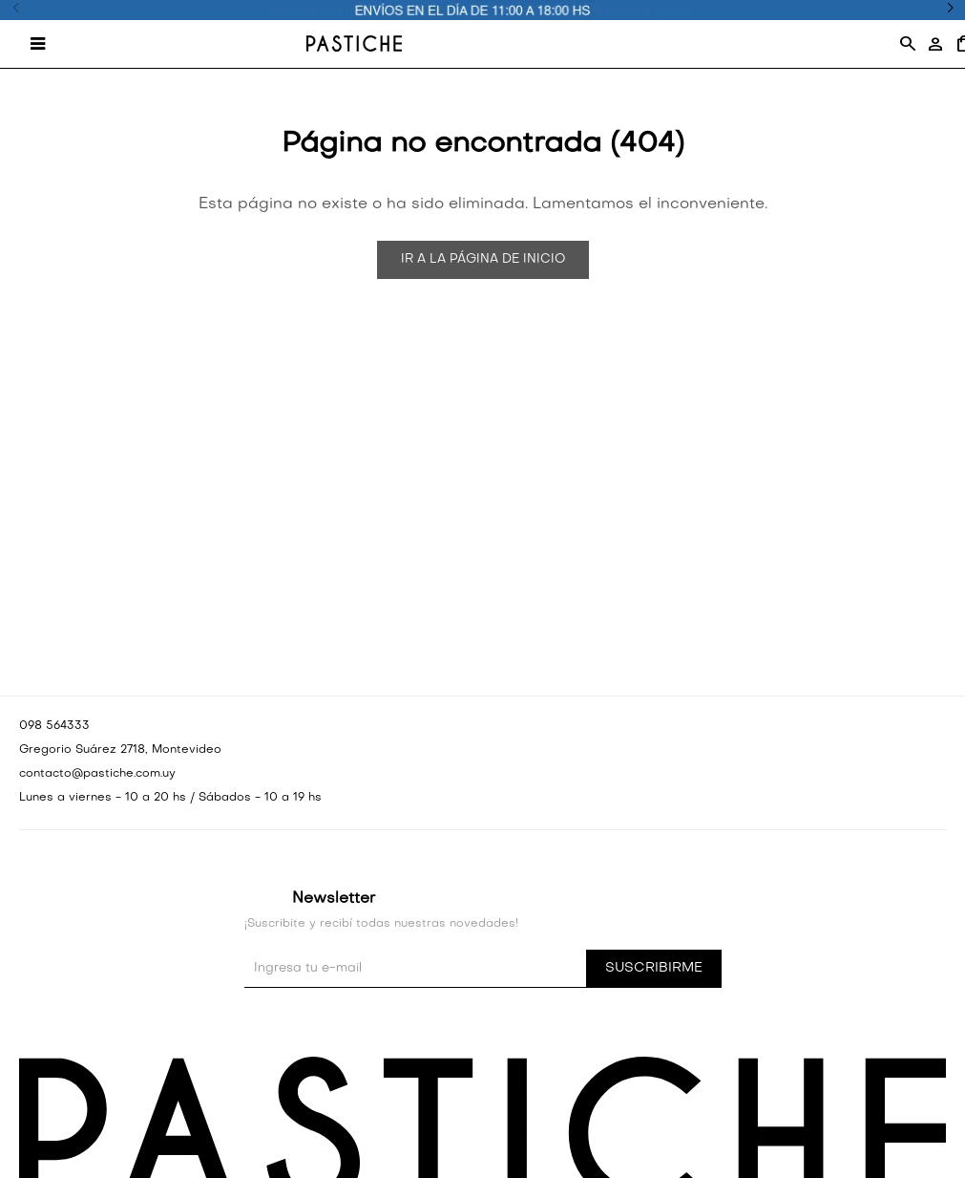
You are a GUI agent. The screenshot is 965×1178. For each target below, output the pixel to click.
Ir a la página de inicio (483, 259)
